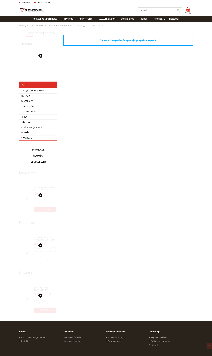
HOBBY (24, 117)
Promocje (26, 138)
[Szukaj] (178, 10)
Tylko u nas (26, 122)
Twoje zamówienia (72, 337)
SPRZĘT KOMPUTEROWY (32, 91)
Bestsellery (38, 161)
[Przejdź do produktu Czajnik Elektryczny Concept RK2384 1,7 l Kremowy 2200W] (45, 239)
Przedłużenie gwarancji (31, 127)
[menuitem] (46, 19)
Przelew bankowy (115, 337)
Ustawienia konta (72, 341)
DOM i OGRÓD (27, 106)
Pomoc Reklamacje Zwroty (33, 337)
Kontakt (24, 341)
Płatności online (114, 341)
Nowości (25, 132)
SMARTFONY (27, 101)
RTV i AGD (25, 96)
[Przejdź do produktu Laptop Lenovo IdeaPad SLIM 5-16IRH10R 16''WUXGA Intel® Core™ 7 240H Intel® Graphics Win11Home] (45, 289)
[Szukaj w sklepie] (157, 10)
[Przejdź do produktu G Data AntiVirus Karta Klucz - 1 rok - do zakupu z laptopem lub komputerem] (45, 188)
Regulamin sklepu (159, 337)
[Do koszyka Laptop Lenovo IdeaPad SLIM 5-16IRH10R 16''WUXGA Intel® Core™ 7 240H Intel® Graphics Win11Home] (45, 310)
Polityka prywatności (160, 341)
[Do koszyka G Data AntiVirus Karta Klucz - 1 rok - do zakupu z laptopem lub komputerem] (45, 209)
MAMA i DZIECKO (29, 111)
